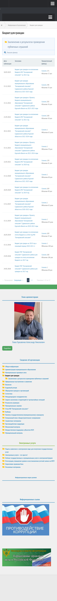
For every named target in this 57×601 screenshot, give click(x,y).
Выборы (8, 412)
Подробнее (7, 348)
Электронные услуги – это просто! (16, 455)
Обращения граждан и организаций (17, 390)
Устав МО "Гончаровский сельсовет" (16, 409)
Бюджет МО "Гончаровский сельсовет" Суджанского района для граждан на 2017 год (26, 268)
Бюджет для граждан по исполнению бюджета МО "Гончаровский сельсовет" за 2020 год (26, 162)
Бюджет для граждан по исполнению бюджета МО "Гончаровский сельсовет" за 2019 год (26, 190)
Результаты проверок (12, 403)
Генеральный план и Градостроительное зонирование (22, 418)
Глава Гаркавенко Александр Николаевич (28, 342)
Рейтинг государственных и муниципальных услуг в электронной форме (29, 458)
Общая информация (11, 366)
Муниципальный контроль (14, 433)
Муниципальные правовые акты (16, 372)
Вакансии (8, 384)
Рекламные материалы (13, 467)
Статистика (8, 394)
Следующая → (19, 280)
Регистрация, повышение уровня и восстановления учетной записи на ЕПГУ (30, 461)
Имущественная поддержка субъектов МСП (19, 430)
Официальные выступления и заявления (18, 381)
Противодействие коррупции (14, 424)
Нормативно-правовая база (14, 464)
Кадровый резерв (11, 387)
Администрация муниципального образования (20, 369)
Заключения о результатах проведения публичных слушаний (28, 378)
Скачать (44, 71)
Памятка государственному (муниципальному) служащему (24, 415)
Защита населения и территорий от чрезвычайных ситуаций (25, 400)
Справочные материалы (13, 421)
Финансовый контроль (12, 427)
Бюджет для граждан (12, 375)
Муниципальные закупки (13, 406)
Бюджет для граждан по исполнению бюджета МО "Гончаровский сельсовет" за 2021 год (26, 117)
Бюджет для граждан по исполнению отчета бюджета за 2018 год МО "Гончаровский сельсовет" (26, 235)
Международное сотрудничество (16, 397)
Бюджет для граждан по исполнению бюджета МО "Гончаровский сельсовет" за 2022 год (26, 72)
